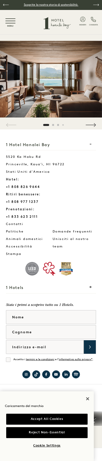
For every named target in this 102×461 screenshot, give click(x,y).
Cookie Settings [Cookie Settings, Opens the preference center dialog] (47, 445)
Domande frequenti (72, 231)
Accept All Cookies (47, 419)
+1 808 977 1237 (22, 202)
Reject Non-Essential (47, 432)
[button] (6, 5)
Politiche (15, 231)
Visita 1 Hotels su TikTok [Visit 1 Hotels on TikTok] (36, 374)
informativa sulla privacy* (76, 359)
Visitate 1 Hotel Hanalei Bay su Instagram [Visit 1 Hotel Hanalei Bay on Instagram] (26, 374)
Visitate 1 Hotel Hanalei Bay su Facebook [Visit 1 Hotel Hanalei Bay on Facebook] (46, 374)
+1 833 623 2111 (22, 217)
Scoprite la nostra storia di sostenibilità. (51, 4)
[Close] (87, 398)
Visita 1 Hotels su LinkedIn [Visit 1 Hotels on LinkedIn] (66, 374)
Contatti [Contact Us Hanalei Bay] (27, 223)
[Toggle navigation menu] (10, 23)
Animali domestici (24, 239)
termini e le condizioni (40, 359)
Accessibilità (19, 246)
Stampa (13, 254)
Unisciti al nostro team (71, 242)
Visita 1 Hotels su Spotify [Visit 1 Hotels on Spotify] (76, 374)
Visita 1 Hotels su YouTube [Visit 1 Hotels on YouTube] (56, 374)
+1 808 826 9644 (23, 187)
